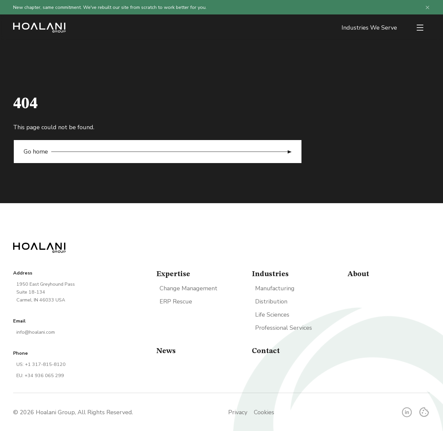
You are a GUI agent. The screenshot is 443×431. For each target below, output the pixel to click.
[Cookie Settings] (424, 412)
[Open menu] (420, 27)
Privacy (237, 412)
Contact (266, 351)
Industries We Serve (369, 28)
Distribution (271, 301)
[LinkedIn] (407, 412)
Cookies (264, 412)
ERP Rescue (176, 301)
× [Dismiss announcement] (427, 7)
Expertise (173, 274)
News (166, 351)
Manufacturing (275, 288)
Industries (270, 274)
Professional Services (283, 328)
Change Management (188, 288)
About (358, 274)
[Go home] (39, 27)
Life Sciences (272, 315)
